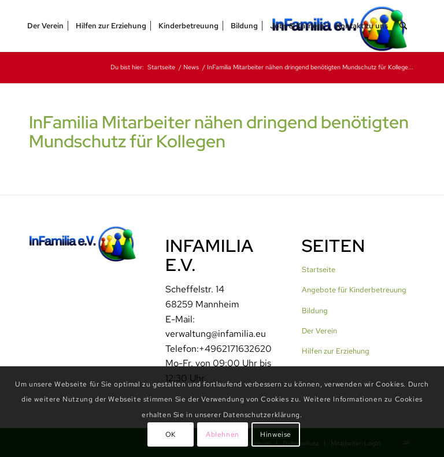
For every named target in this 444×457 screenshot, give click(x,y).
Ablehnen (222, 434)
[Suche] (403, 26)
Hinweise (275, 434)
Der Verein (319, 331)
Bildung (315, 310)
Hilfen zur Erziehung (335, 351)
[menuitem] (45, 26)
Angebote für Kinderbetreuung (354, 290)
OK (170, 434)
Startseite (318, 269)
